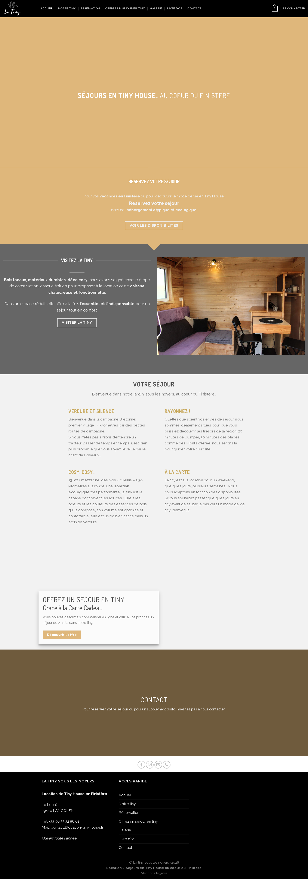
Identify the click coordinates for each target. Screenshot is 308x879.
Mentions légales (154, 873)
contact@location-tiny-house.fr (77, 827)
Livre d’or (174, 8)
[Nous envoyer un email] (158, 765)
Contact (194, 8)
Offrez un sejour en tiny (125, 8)
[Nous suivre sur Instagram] (150, 765)
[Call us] (166, 765)
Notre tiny (67, 8)
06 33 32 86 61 (67, 821)
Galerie (156, 8)
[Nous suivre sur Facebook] (141, 765)
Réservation (90, 8)
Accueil (47, 8)
